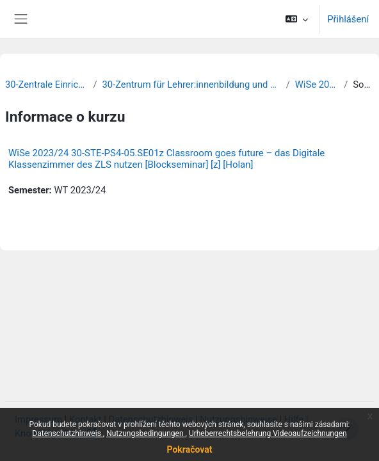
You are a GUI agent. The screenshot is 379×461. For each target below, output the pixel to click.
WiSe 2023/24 (317, 84)
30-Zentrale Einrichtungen (46, 84)
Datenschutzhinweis (67, 433)
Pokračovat (189, 449)
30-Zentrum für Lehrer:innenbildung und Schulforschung (191, 84)
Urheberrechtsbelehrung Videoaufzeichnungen (268, 433)
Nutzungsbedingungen (145, 433)
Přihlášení (348, 19)
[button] (296, 19)
